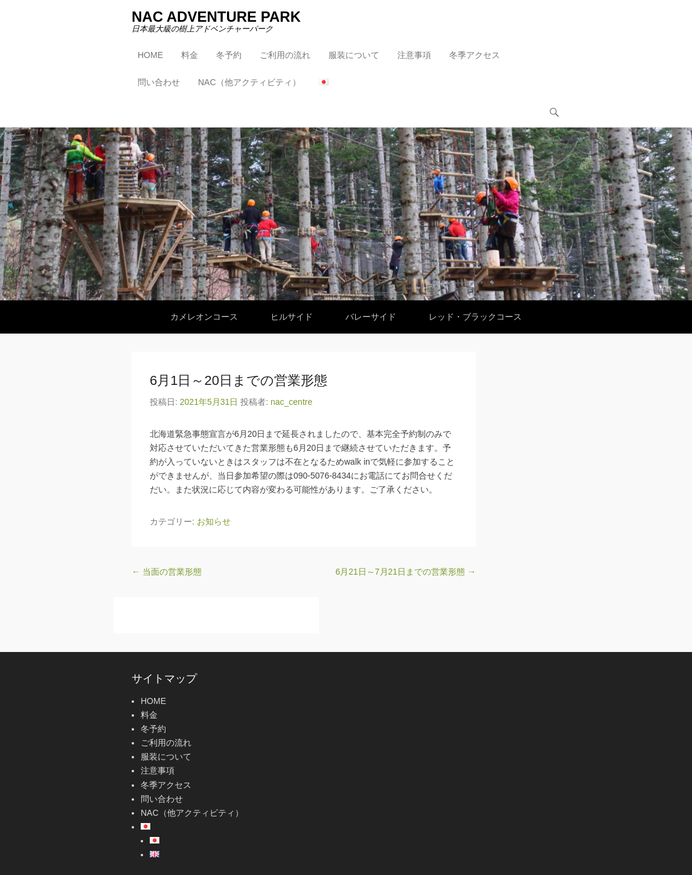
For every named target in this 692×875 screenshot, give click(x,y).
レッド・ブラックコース (475, 316)
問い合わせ (159, 82)
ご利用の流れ (285, 55)
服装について (353, 55)
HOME (150, 55)
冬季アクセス (474, 55)
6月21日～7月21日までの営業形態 (405, 571)
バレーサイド (370, 316)
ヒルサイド (292, 316)
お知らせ (214, 521)
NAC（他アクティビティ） (249, 82)
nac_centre (291, 402)
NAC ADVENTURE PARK (216, 16)
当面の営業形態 (167, 571)
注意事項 (414, 55)
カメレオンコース (204, 316)
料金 (189, 55)
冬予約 (229, 55)
